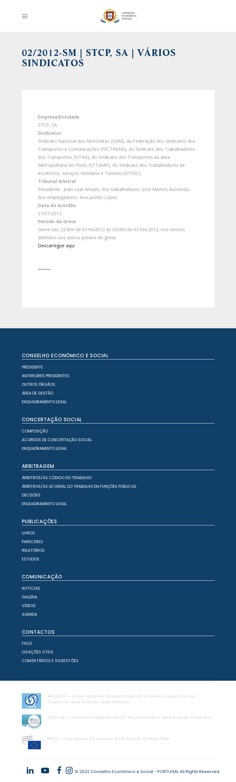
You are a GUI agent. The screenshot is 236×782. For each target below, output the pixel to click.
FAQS (27, 643)
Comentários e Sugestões (50, 660)
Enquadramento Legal (44, 402)
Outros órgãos (38, 384)
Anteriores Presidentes (45, 375)
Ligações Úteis (38, 652)
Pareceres (32, 541)
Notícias (31, 588)
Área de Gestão (37, 393)
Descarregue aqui (56, 245)
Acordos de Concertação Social (57, 439)
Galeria (29, 597)
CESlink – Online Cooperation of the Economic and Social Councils (130, 717)
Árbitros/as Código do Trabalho (57, 477)
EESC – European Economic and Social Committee (109, 738)
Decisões (31, 495)
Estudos (30, 559)
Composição (35, 431)
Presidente (32, 367)
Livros (28, 533)
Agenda (29, 614)
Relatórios (33, 550)
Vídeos (29, 605)
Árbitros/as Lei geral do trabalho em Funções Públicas (79, 486)
